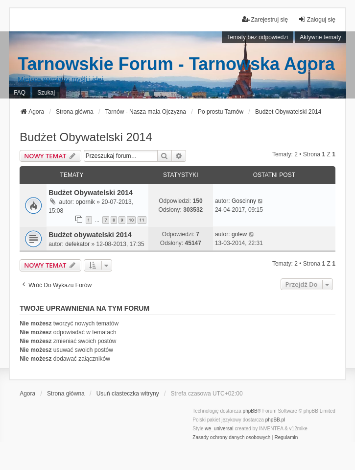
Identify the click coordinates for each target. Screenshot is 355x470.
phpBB (250, 411)
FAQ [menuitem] (19, 92)
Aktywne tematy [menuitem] (320, 37)
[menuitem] (231, 437)
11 (142, 220)
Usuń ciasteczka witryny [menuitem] (127, 393)
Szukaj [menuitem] (46, 92)
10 (131, 220)
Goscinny (244, 201)
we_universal (219, 428)
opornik (85, 201)
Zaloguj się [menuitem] (316, 19)
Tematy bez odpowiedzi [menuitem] (257, 37)
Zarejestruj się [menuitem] (264, 19)
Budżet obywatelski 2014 (90, 235)
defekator (77, 244)
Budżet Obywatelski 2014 (86, 137)
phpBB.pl (275, 419)
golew (239, 234)
